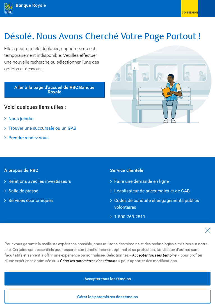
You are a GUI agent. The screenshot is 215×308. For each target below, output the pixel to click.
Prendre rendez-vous (28, 137)
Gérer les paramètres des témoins (107, 297)
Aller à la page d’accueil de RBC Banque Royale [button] (54, 90)
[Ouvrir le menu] (206, 8)
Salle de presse (23, 191)
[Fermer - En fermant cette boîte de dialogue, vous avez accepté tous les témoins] (208, 231)
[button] (189, 8)
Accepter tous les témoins (107, 279)
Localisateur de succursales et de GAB (152, 191)
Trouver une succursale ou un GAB (42, 128)
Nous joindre (20, 118)
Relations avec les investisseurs (39, 181)
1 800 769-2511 (129, 216)
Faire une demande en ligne (141, 181)
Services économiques (30, 200)
